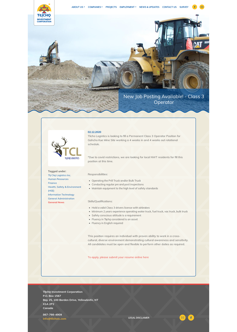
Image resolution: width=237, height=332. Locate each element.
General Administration (61, 198)
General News (56, 202)
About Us (77, 7)
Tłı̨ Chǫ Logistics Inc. (59, 175)
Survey (184, 7)
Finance (52, 182)
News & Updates (149, 7)
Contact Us (169, 7)
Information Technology (61, 194)
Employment (127, 7)
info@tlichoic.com (54, 318)
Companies (94, 7)
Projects (111, 7)
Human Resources (58, 179)
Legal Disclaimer (138, 317)
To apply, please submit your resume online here (118, 257)
